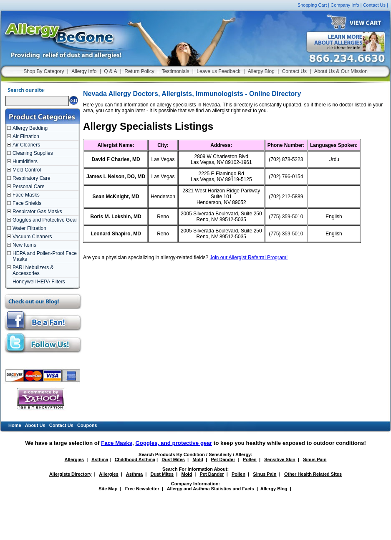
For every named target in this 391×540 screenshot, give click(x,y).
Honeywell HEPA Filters (39, 282)
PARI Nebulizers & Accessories (33, 270)
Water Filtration (29, 228)
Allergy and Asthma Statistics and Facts (210, 488)
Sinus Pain (314, 459)
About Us (35, 425)
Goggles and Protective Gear (45, 220)
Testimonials (175, 71)
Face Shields (27, 203)
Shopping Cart (312, 5)
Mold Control (27, 170)
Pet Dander (223, 459)
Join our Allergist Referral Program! (249, 257)
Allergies (74, 459)
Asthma (99, 459)
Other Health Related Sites (313, 474)
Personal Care (29, 186)
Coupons (87, 425)
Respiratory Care (31, 178)
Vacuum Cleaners (32, 237)
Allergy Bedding (30, 128)
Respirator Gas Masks (37, 211)
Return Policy (139, 71)
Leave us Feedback (218, 71)
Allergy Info (83, 71)
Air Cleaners (26, 145)
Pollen (250, 459)
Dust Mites (173, 459)
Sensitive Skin (279, 459)
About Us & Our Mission (341, 71)
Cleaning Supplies (33, 153)
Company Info (344, 5)
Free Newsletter (142, 488)
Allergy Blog (261, 71)
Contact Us (374, 5)
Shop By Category (43, 71)
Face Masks (26, 195)
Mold (197, 459)
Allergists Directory (70, 474)
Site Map (107, 488)
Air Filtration (26, 136)
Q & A (110, 71)
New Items (24, 245)
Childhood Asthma (135, 459)
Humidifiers (25, 161)
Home (14, 425)
